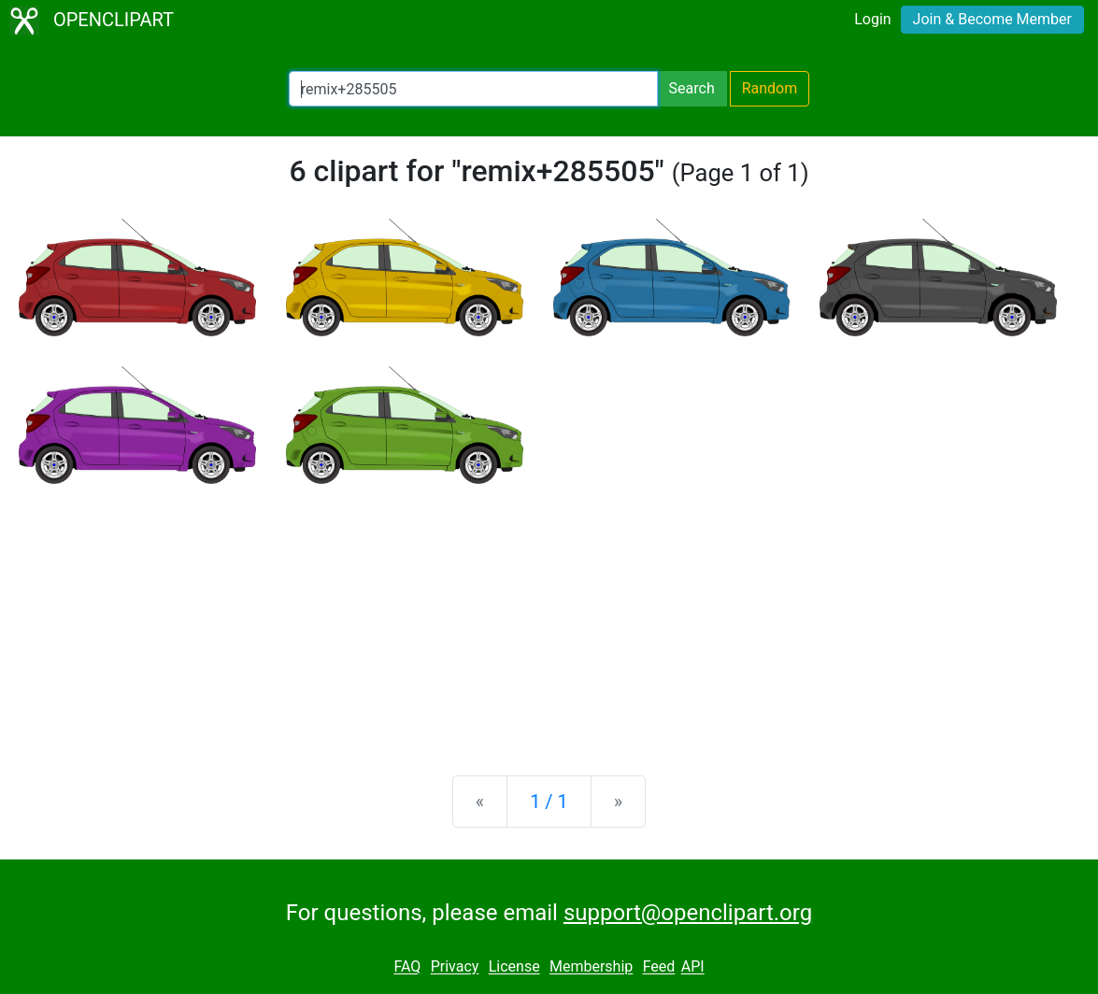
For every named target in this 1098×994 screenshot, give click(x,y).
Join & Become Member (992, 19)
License (514, 967)
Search (692, 88)
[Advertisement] (549, 615)
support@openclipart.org (687, 913)
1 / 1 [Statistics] (549, 801)
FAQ (407, 967)
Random (770, 88)
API (693, 967)
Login (872, 19)
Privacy (455, 967)
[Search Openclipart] (473, 88)
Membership (591, 967)
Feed (659, 967)
